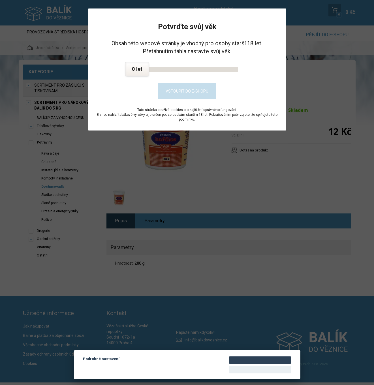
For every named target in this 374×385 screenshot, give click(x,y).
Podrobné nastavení (101, 358)
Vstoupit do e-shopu (187, 91)
